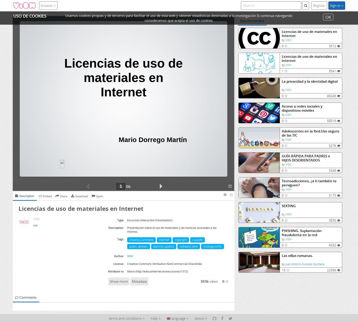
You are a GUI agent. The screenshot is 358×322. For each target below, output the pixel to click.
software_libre (189, 246)
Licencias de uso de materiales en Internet (309, 33)
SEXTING (289, 206)
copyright (181, 240)
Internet (164, 240)
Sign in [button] (337, 5)
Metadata (139, 281)
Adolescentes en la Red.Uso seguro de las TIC (310, 133)
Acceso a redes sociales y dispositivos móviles (302, 108)
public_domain (138, 246)
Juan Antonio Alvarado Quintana (304, 264)
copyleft (197, 240)
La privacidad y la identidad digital (310, 81)
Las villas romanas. (297, 255)
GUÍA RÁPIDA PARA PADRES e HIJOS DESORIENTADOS (306, 158)
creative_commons (141, 240)
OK (328, 17)
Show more (119, 281)
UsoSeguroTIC (212, 246)
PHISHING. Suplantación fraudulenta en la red (302, 233)
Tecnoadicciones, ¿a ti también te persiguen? (309, 183)
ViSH (288, 40)
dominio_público (163, 246)
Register (319, 5)
